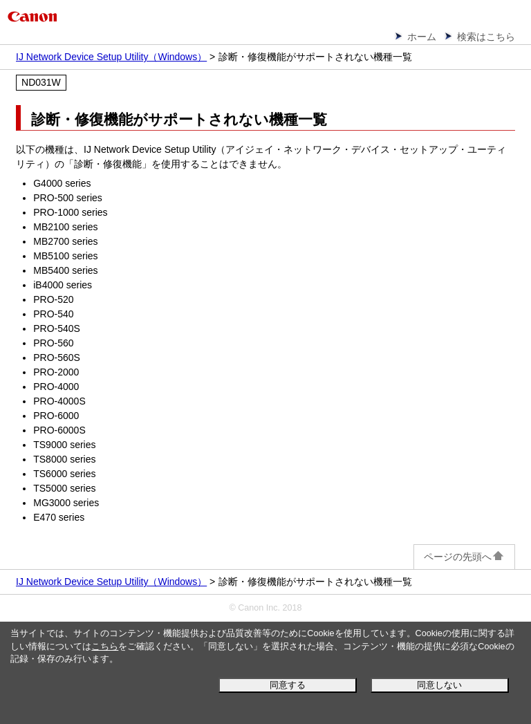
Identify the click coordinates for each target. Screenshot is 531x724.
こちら (104, 646)
